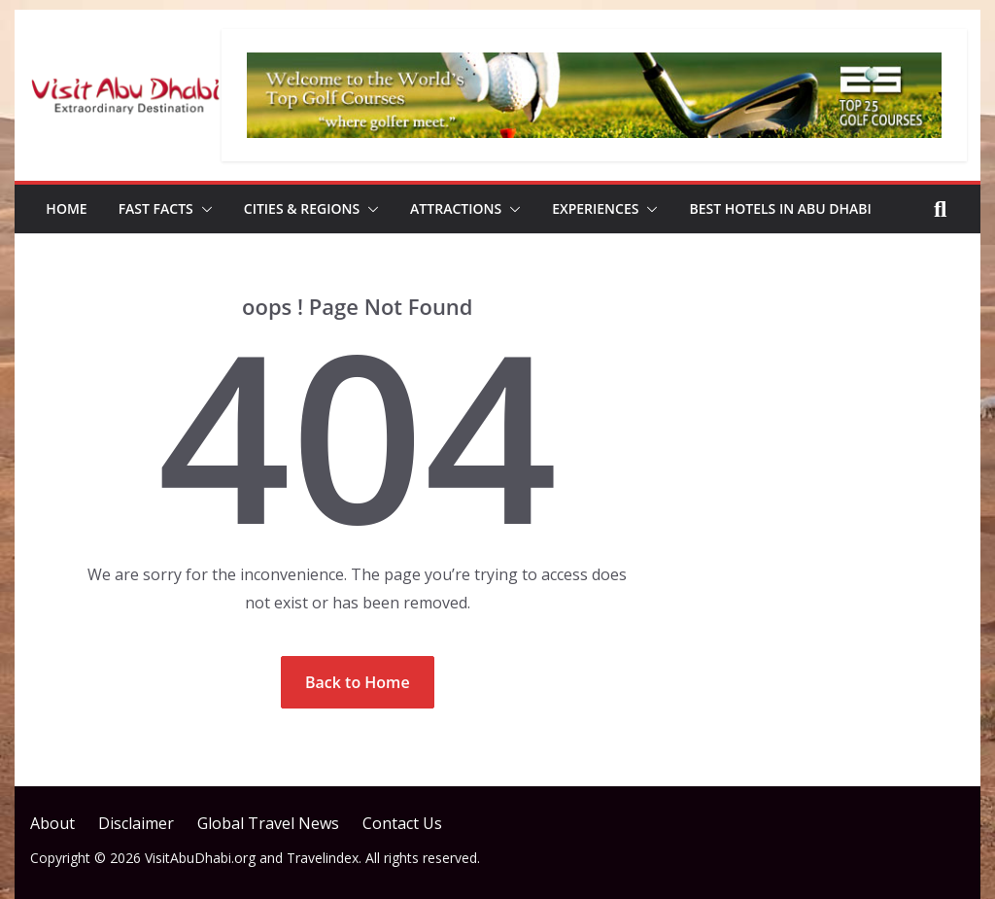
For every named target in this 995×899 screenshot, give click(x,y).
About (52, 823)
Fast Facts (156, 208)
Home (66, 208)
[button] (203, 209)
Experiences (595, 208)
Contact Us (402, 823)
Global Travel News (268, 823)
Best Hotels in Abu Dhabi (780, 208)
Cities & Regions (302, 208)
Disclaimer (136, 823)
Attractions (455, 208)
